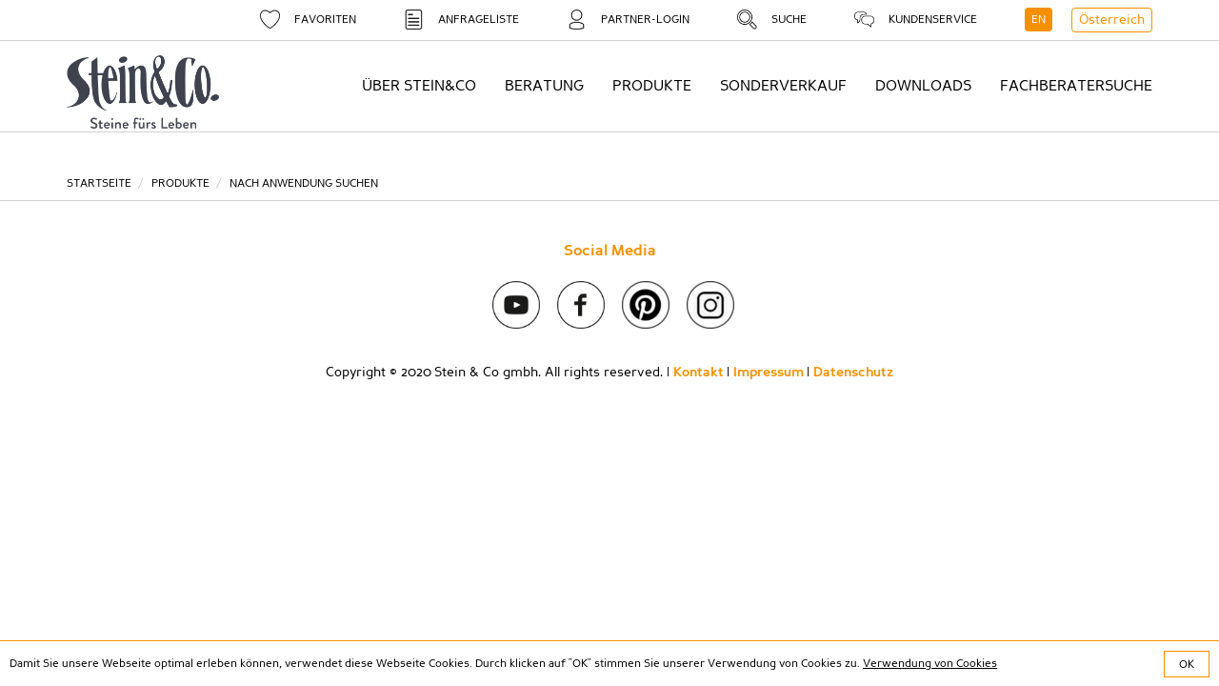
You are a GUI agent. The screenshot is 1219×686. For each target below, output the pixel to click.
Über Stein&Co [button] (419, 85)
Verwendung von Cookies (930, 663)
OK (1186, 664)
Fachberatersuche (1076, 85)
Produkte (180, 183)
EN (1038, 19)
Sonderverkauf (783, 85)
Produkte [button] (651, 85)
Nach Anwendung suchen (304, 183)
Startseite (99, 183)
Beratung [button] (544, 85)
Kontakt (698, 372)
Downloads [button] (923, 85)
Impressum (768, 372)
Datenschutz (853, 372)
